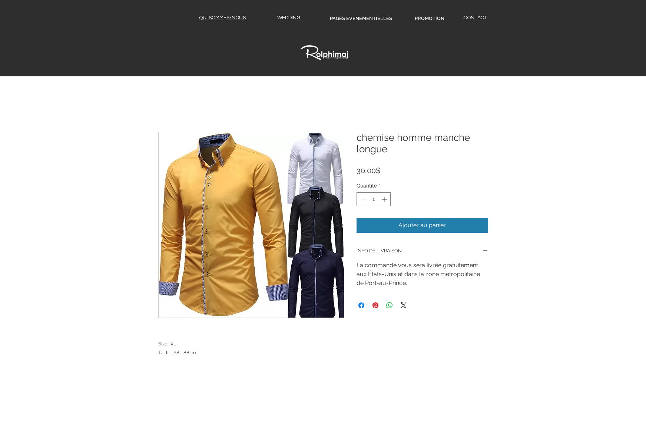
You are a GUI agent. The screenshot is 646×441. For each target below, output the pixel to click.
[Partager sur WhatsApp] (389, 305)
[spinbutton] (373, 199)
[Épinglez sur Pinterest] (375, 305)
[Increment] (385, 199)
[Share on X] (403, 305)
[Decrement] (362, 199)
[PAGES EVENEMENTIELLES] (361, 18)
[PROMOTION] (429, 18)
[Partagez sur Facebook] (361, 305)
